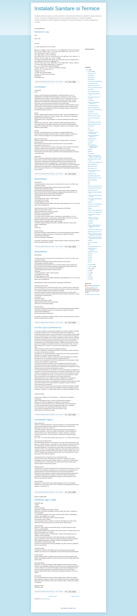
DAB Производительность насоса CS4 (94, 171)
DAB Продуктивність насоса (94, 177)
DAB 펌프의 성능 (41, 32)
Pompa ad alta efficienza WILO (95, 87)
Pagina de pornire (53, 596)
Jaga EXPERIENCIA (92, 164)
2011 (88, 69)
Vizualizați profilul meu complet (92, 294)
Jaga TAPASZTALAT (92, 166)
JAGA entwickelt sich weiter (94, 115)
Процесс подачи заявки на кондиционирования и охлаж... (94, 226)
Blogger (74, 608)
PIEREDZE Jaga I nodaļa (45, 500)
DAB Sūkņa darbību (92, 180)
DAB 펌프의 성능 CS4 (93, 113)
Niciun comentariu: (59, 81)
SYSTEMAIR (40, 87)
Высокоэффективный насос (94, 246)
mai (89, 274)
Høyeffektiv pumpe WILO (93, 206)
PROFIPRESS (40, 179)
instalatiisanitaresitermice (93, 285)
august (89, 268)
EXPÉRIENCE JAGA (93, 251)
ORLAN (89, 262)
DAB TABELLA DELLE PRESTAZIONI (93, 133)
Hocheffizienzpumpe (92, 190)
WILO (89, 244)
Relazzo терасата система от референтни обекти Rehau (95, 234)
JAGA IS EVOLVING (92, 242)
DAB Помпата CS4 (92, 168)
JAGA (89, 120)
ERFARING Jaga (92, 173)
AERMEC (90, 143)
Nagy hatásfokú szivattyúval (94, 122)
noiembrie (90, 71)
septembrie (90, 266)
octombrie (90, 264)
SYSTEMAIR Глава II (43, 420)
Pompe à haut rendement (94, 118)
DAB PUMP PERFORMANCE (95, 188)
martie (89, 279)
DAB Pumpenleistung (93, 105)
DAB (89, 128)
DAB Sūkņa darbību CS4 (93, 107)
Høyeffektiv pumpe (92, 138)
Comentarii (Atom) (45, 598)
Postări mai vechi (75, 596)
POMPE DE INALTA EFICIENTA (92, 249)
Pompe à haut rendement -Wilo (95, 229)
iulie (89, 270)
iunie (89, 272)
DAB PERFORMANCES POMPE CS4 (93, 103)
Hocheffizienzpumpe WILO (94, 175)
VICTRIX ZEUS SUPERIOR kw (47, 328)
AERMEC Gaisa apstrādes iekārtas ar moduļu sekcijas (95, 156)
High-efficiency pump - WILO (94, 231)
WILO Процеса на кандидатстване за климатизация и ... (93, 146)
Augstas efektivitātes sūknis (94, 124)
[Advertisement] (94, 37)
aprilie (89, 277)
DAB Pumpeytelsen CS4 (93, 91)
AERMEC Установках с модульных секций (93, 218)
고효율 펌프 (90, 221)
